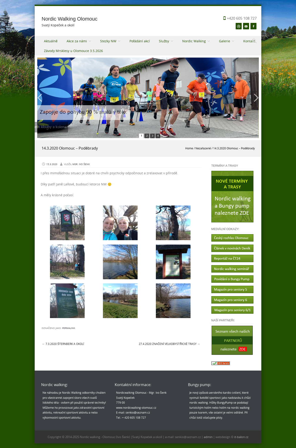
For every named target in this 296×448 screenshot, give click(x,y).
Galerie (224, 41)
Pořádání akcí (140, 41)
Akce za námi (77, 41)
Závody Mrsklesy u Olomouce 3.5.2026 (73, 51)
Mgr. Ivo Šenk (81, 164)
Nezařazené (203, 148)
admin (208, 437)
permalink (68, 328)
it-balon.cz (241, 437)
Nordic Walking (194, 41)
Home (189, 148)
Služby (164, 41)
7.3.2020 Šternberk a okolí (63, 344)
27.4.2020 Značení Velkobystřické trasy (169, 344)
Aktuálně (51, 41)
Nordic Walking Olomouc (69, 19)
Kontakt (249, 41)
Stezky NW (108, 41)
